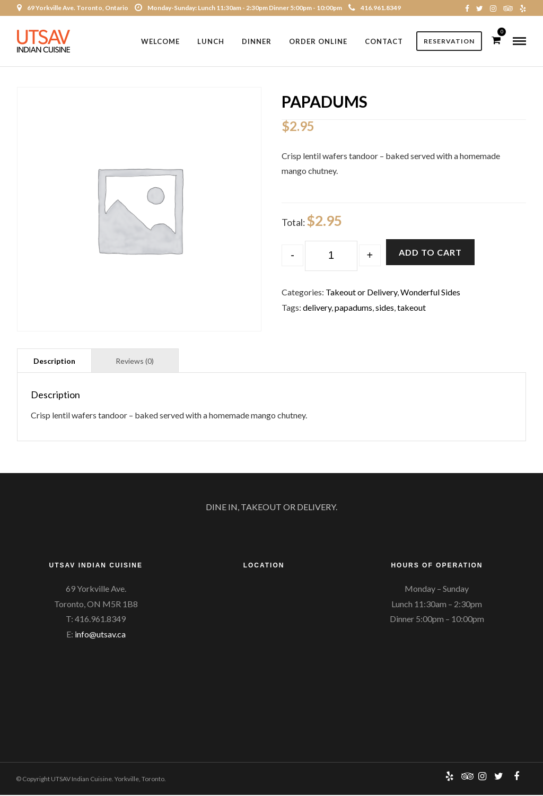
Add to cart (430, 253)
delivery (317, 308)
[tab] (54, 361)
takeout (411, 308)
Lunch (210, 41)
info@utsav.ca (100, 635)
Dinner (257, 41)
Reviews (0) (135, 361)
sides (384, 308)
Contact (384, 41)
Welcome (160, 41)
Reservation (449, 41)
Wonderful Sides (430, 293)
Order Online (318, 41)
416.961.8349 (374, 8)
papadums (353, 308)
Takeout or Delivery (361, 293)
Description (54, 361)
